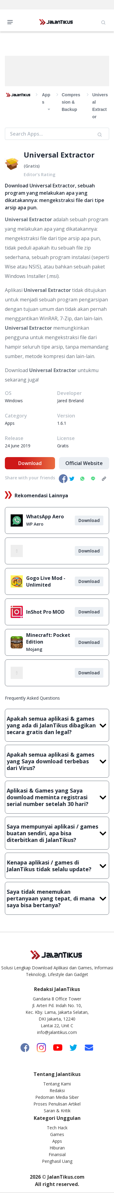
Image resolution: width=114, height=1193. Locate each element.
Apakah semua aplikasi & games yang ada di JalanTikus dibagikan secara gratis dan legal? (57, 725)
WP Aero (34, 524)
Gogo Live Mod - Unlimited (45, 581)
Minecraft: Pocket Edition (48, 638)
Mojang (34, 649)
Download (30, 463)
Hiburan (57, 1148)
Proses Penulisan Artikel (57, 1104)
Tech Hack (57, 1128)
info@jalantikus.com (57, 1032)
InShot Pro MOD (45, 612)
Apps (57, 1141)
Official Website (84, 463)
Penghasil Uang (57, 1161)
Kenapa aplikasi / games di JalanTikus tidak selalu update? (57, 866)
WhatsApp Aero (45, 516)
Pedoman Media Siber (57, 1097)
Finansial (57, 1154)
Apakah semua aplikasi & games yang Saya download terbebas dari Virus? (57, 761)
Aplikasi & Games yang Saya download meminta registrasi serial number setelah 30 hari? (57, 797)
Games (57, 1134)
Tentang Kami (57, 1084)
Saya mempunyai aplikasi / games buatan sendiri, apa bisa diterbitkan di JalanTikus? (57, 833)
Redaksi (57, 1090)
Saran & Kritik (57, 1110)
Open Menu (11, 21)
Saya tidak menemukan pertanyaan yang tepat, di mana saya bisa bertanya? (57, 898)
